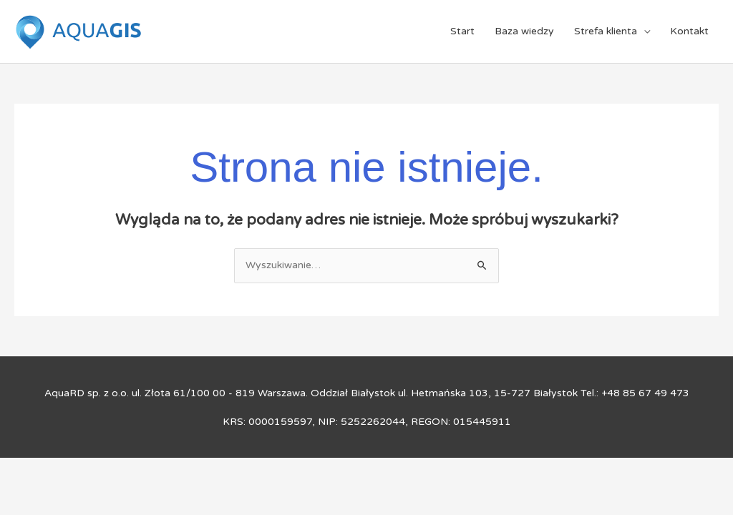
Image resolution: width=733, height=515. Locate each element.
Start (462, 31)
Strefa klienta (605, 31)
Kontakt (689, 31)
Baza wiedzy (524, 31)
